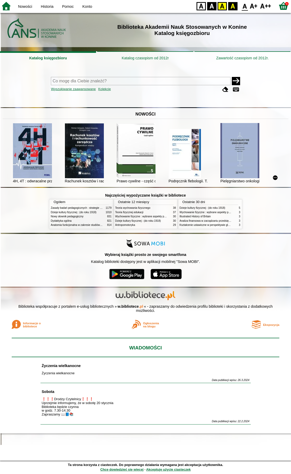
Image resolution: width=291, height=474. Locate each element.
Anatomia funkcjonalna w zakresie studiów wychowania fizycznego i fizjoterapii (96, 225)
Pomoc (68, 6)
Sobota (48, 392)
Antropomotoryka (125, 225)
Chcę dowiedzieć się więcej (121, 469)
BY (232, 6)
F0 (244, 6)
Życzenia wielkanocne (61, 366)
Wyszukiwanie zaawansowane (73, 89)
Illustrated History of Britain (195, 216)
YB (222, 6)
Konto (87, 6)
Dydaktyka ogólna (61, 220)
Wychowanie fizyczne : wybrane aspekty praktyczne (145, 216)
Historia (47, 6)
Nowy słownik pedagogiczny (67, 216)
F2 (265, 6)
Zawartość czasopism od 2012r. (242, 58)
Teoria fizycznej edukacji (129, 212)
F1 (253, 6)
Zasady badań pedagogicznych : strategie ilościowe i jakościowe (88, 207)
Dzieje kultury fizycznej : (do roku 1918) (74, 212)
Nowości (25, 6)
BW (211, 6)
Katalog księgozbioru (48, 58)
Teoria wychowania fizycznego (133, 207)
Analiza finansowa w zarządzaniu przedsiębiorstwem (210, 220)
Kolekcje (104, 89)
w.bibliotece (130, 306)
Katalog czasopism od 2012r (145, 58)
